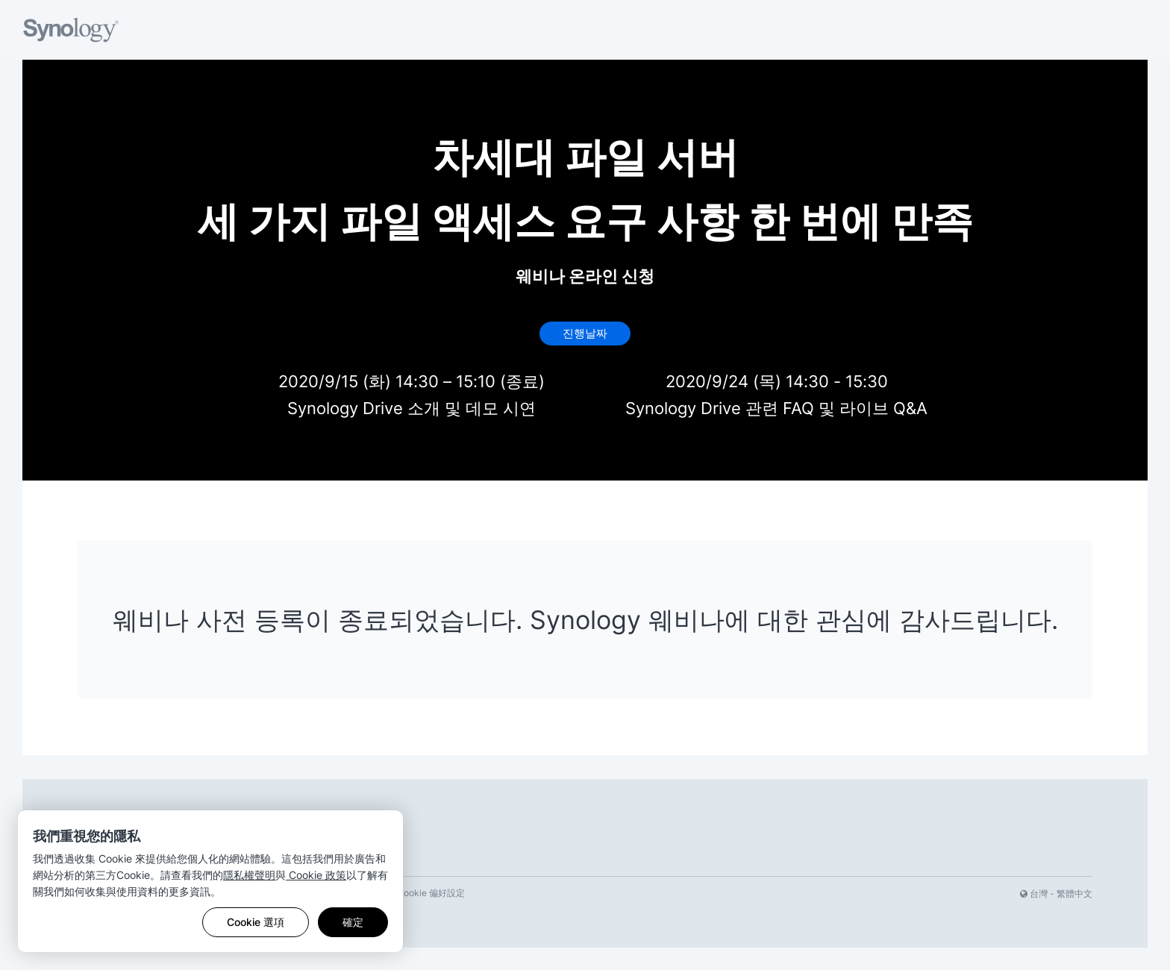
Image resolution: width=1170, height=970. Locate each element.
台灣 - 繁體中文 (1056, 893)
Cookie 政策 (316, 875)
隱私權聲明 (249, 875)
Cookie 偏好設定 (431, 892)
